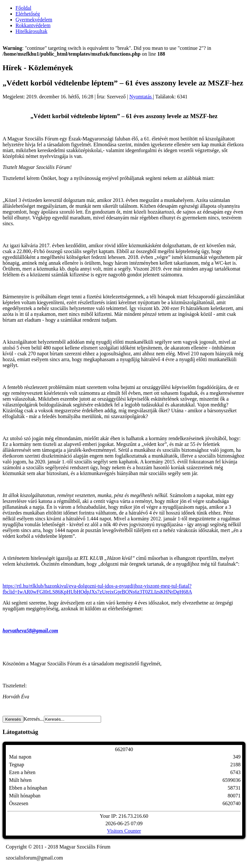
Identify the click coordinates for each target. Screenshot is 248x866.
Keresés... (34, 719)
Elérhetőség (28, 14)
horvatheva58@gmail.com (30, 630)
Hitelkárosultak (31, 31)
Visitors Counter (124, 831)
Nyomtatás (141, 96)
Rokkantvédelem (33, 25)
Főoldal (23, 8)
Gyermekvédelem (34, 19)
